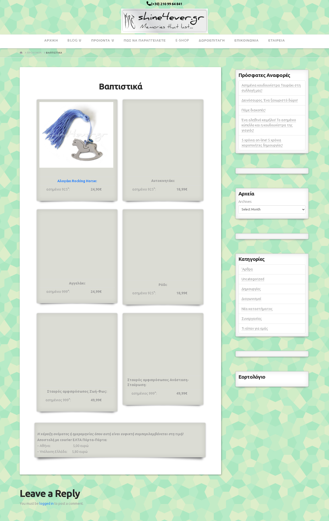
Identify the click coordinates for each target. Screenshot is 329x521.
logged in (46, 504)
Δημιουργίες (251, 289)
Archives (245, 202)
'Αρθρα (247, 269)
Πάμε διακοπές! (253, 110)
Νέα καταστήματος (257, 309)
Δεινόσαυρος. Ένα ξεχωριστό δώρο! (270, 100)
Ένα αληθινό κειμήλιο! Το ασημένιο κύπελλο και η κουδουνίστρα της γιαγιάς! (269, 125)
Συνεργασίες (252, 319)
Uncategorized (253, 279)
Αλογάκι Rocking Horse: (77, 181)
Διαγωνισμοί (251, 299)
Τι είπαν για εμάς (255, 328)
